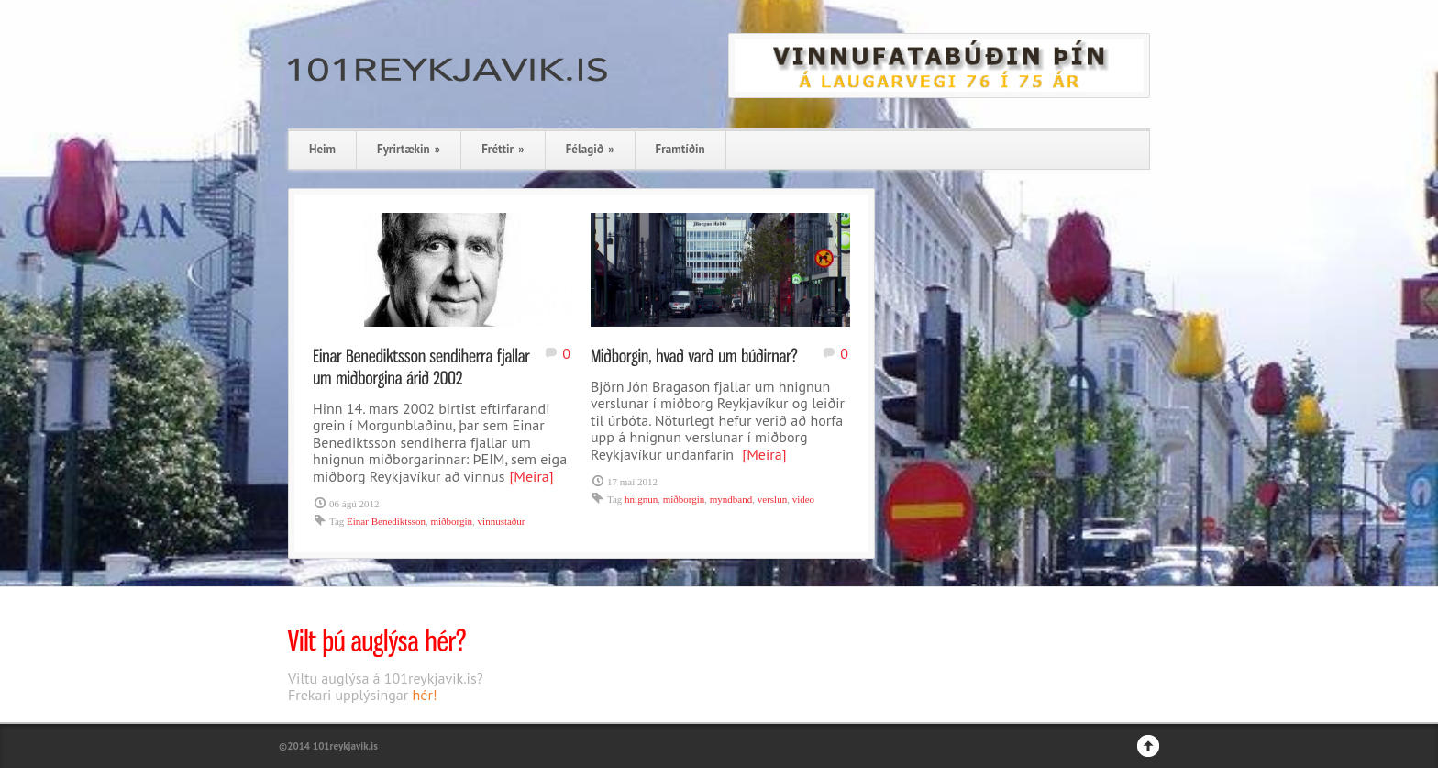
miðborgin (451, 521)
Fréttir (502, 149)
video (803, 499)
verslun (772, 499)
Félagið (590, 149)
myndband (731, 499)
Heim (322, 149)
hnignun (641, 499)
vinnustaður (501, 521)
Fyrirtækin (408, 149)
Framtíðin (680, 149)
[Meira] (531, 476)
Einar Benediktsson (386, 521)
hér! (425, 694)
